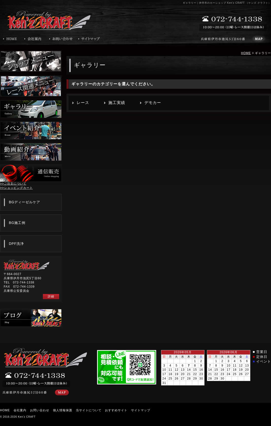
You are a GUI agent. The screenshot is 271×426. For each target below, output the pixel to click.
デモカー (152, 103)
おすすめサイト (116, 410)
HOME (246, 53)
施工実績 (116, 103)
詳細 (51, 296)
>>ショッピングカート (16, 188)
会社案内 (20, 410)
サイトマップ (140, 410)
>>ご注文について (13, 183)
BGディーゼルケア (24, 202)
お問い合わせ (39, 410)
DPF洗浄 (16, 244)
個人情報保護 (62, 410)
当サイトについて (89, 410)
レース (83, 103)
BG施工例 (17, 223)
